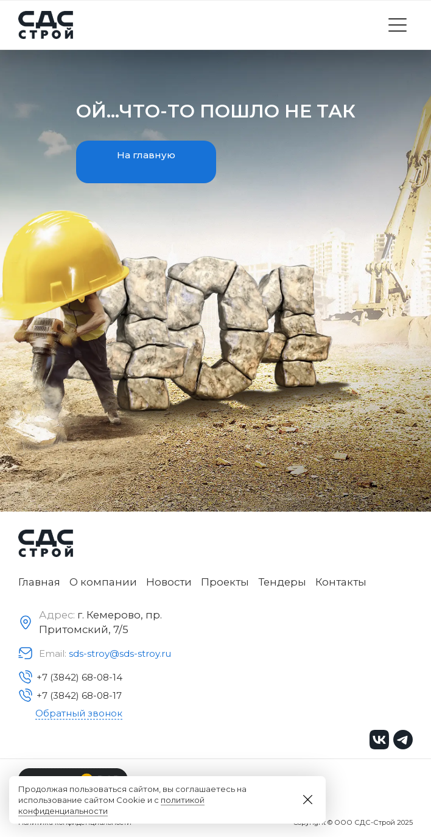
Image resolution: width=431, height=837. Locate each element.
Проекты (225, 582)
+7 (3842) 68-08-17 (70, 695)
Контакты (340, 582)
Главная (39, 582)
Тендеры (282, 582)
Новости (169, 582)
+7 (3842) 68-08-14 (70, 677)
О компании (103, 582)
